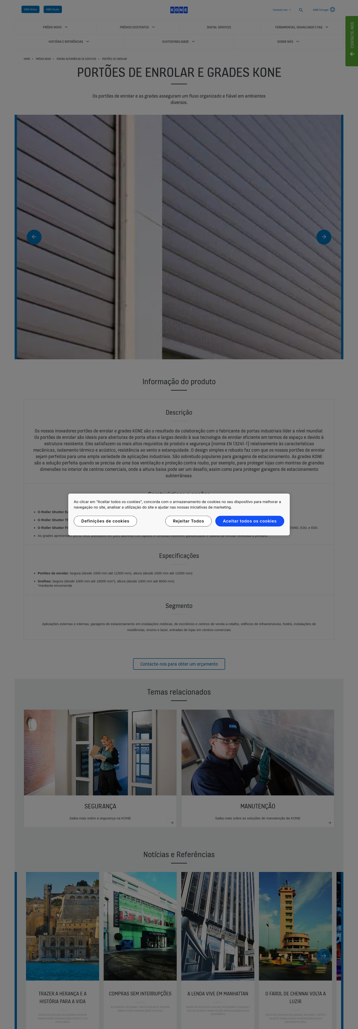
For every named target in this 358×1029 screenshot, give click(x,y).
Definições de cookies (105, 521)
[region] (179, 514)
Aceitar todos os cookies (250, 521)
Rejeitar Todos (188, 521)
